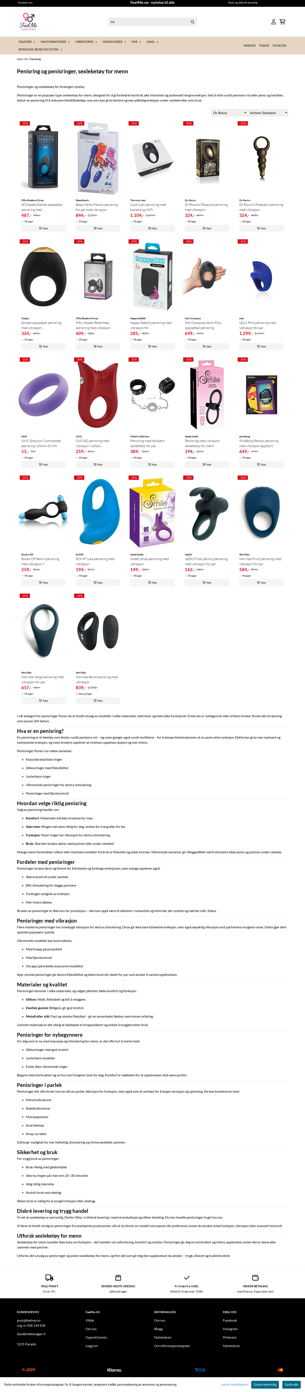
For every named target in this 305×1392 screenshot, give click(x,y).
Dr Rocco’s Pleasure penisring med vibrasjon (206, 207)
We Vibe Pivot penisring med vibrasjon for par (260, 561)
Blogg (158, 1329)
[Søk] (152, 22)
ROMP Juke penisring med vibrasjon (95, 561)
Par (27, 59)
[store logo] (28, 21)
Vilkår (90, 1320)
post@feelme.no (28, 1320)
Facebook (230, 1320)
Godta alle (291, 1384)
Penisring (35, 59)
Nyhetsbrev (162, 1337)
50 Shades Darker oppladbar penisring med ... (42, 207)
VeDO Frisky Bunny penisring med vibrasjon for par (206, 561)
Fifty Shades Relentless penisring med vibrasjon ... (94, 325)
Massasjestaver (37, 1117)
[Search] (192, 22)
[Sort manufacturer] (229, 112)
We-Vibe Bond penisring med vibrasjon (97, 679)
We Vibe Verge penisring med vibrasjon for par (42, 679)
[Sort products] (268, 112)
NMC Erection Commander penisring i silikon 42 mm (41, 443)
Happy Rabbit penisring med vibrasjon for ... (151, 325)
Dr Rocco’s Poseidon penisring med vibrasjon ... (261, 207)
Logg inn (92, 1346)
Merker (250, 45)
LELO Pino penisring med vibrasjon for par (257, 325)
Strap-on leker (36, 1134)
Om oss (91, 1329)
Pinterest (229, 1337)
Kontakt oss (25, 2)
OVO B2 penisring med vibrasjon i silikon (92, 443)
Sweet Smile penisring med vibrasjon (149, 561)
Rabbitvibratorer (38, 1108)
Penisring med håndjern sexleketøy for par (147, 443)
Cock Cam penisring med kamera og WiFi (148, 207)
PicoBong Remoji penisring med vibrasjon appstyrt (258, 443)
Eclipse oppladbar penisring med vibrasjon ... (41, 325)
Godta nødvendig (265, 1384)
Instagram (230, 1329)
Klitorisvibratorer (38, 1100)
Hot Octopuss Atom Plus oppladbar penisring (203, 325)
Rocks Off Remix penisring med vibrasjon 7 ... (40, 561)
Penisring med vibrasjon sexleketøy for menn (202, 443)
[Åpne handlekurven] (282, 22)
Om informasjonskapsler (172, 1346)
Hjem (20, 59)
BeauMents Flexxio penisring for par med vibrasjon (97, 207)
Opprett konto (96, 1337)
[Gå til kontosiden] (274, 22)
